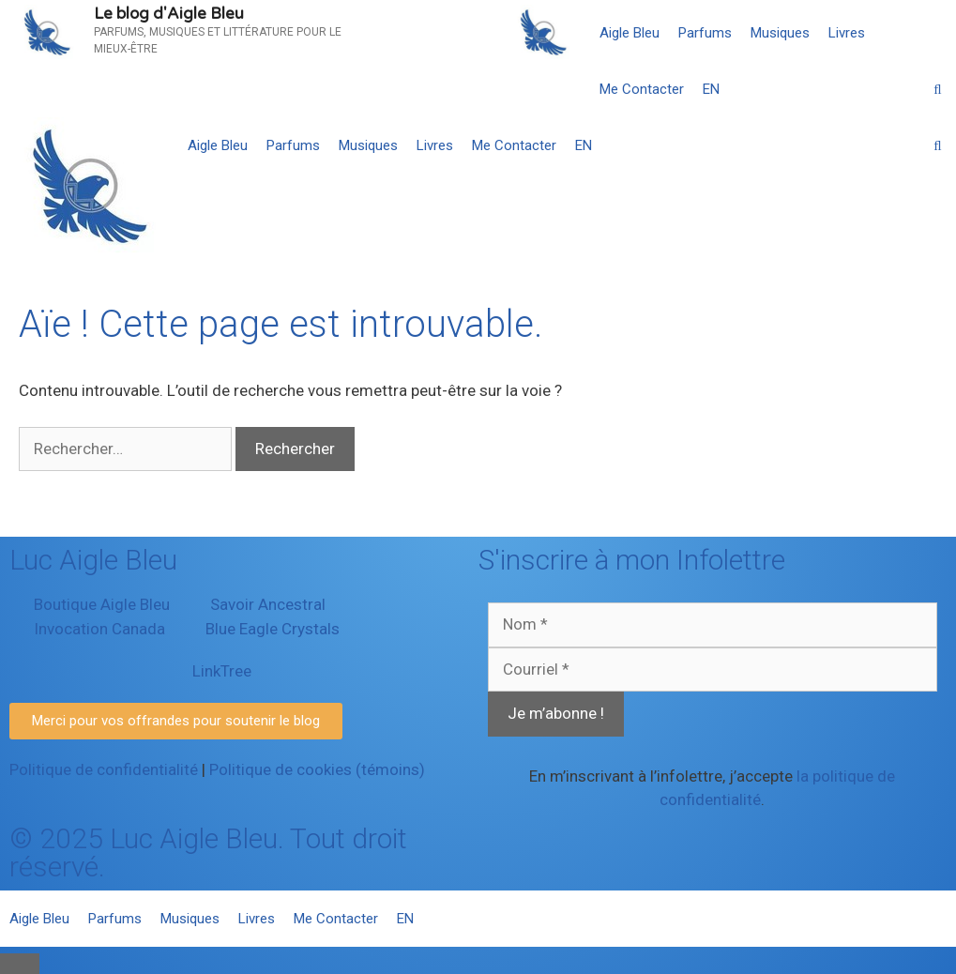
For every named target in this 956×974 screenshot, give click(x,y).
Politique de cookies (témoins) (317, 769)
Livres (846, 32)
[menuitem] (711, 89)
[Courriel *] (713, 669)
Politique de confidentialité (103, 769)
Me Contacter (641, 89)
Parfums (705, 32)
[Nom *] (713, 624)
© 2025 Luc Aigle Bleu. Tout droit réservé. (208, 852)
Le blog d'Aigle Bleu (169, 13)
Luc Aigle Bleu (93, 559)
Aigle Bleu (629, 32)
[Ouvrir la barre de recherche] (937, 89)
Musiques (780, 32)
